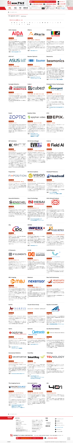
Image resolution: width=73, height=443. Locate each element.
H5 (39, 93)
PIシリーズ (10, 338)
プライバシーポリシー (61, 425)
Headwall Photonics (52, 172)
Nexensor (30, 277)
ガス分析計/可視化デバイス (37, 425)
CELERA (32, 39)
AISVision (10, 66)
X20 (34, 93)
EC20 (40, 122)
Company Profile (63, 8)
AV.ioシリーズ (36, 122)
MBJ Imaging (12, 277)
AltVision (49, 30)
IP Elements (12, 250)
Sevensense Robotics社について (18, 373)
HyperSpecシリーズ (50, 181)
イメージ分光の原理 (53, 192)
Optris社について (15, 346)
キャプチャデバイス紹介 (35, 135)
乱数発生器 (34, 431)
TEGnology (50, 353)
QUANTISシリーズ (12, 234)
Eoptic (10, 113)
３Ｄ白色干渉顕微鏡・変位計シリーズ (34, 287)
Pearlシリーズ (30, 122)
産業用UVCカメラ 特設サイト (17, 406)
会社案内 (58, 8)
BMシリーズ (49, 66)
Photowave (49, 260)
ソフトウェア (18, 425)
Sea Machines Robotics (53, 329)
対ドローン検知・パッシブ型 (37, 420)
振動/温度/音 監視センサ (36, 428)
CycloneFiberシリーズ (40, 338)
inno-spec (49, 225)
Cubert (29, 84)
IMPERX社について (34, 245)
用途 (15, 8)
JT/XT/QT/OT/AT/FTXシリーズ (33, 208)
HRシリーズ (49, 93)
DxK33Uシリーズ (12, 393)
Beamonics (50, 56)
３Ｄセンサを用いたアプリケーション (37, 377)
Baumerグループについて (35, 77)
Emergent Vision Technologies (55, 84)
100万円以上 (48, 423)
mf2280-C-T (49, 122)
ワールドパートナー (52, 8)
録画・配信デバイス (19, 428)
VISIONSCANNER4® (12, 150)
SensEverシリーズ (50, 362)
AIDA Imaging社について (16, 51)
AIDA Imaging (12, 30)
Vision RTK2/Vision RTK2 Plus (14, 181)
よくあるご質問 (62, 3)
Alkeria (30, 30)
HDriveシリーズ (11, 208)
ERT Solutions (13, 141)
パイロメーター (21, 338)
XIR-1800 (29, 393)
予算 (20, 8)
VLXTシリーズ (37, 66)
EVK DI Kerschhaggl (33, 141)
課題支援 (25, 8)
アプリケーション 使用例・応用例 (56, 193)
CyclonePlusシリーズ (32, 338)
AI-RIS (48, 338)
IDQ (10, 225)
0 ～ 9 (28, 24)
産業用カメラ (18, 420)
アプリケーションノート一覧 (36, 78)
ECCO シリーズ (30, 362)
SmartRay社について (35, 375)
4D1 (48, 383)
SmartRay (30, 353)
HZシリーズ (59, 93)
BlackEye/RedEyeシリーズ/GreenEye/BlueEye (55, 234)
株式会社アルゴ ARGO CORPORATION (23, 435)
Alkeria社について (34, 50)
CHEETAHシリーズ (31, 234)
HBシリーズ (54, 93)
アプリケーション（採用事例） (17, 348)
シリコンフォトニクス (36, 429)
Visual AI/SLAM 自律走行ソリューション (16, 362)
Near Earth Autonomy (53, 277)
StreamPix (11, 314)
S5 (40, 93)
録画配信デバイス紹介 (35, 136)
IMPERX (30, 225)
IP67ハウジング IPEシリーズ (14, 260)
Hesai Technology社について (36, 218)
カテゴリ (17, 418)
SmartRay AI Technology (35, 378)
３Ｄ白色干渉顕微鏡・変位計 (37, 424)
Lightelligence (51, 250)
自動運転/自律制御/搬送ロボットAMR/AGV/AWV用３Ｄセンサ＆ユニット (23, 430)
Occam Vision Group (33, 304)
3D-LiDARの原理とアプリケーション (37, 220)
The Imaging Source (14, 383)
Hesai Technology (33, 198)
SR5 (43, 93)
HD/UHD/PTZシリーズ (13, 39)
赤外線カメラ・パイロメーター (37, 421)
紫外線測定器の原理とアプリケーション (57, 324)
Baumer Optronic (32, 56)
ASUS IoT (11, 56)
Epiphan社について (34, 133)
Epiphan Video (32, 113)
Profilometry (37, 39)
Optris (10, 329)
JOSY (35, 362)
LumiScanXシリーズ (31, 181)
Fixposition (12, 172)
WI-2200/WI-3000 (35, 393)
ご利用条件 (9, 441)
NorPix (10, 304)
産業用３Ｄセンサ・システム (21, 424)
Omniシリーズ (30, 314)
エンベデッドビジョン (20, 393)
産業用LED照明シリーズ (13, 287)
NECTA (29, 39)
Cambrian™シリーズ (12, 122)
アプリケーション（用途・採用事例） (56, 79)
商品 (10, 8)
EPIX (48, 113)
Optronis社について (34, 344)
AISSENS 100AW (16, 66)
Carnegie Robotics (14, 84)
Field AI (49, 141)
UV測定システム (49, 314)
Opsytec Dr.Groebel (52, 304)
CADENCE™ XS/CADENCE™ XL (33, 260)
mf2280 (53, 122)
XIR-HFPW (41, 393)
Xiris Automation (32, 383)
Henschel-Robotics (14, 198)
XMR (37, 93)
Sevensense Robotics (15, 353)
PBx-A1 (22, 181)
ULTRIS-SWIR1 (30, 93)
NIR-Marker (49, 39)
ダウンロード (62, 1)
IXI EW (29, 250)
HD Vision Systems (33, 172)
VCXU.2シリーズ (31, 66)
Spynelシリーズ (49, 208)
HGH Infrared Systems (53, 198)
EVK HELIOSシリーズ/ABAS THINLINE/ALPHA (36, 150)
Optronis (30, 329)
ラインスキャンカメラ (20, 421)
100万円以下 (48, 422)
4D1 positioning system (51, 393)
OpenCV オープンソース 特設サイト (18, 407)
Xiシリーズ (15, 338)
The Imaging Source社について (18, 405)
